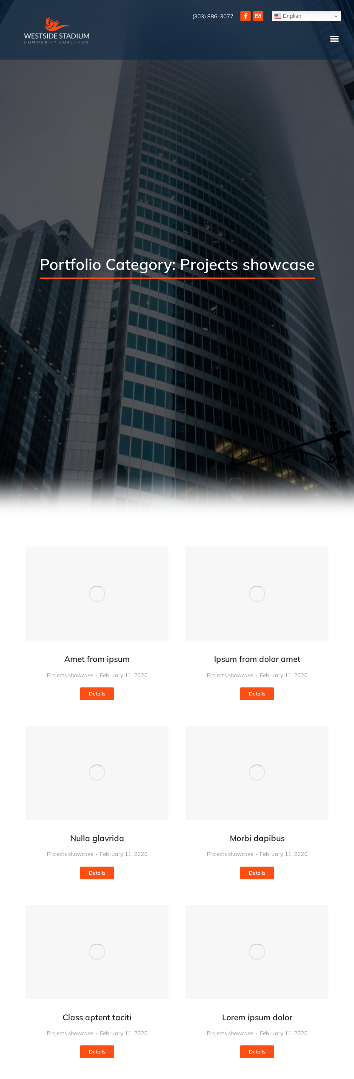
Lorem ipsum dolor (257, 1017)
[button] (334, 38)
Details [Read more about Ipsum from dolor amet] (257, 693)
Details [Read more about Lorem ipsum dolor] (257, 1051)
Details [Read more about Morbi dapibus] (257, 873)
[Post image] (97, 594)
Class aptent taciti (97, 1017)
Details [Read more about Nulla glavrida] (97, 873)
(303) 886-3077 (213, 16)
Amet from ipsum (97, 659)
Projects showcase (70, 675)
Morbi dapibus (257, 838)
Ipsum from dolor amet (257, 659)
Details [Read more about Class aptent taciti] (97, 1051)
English (287, 16)
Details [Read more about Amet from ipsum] (97, 693)
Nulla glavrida (97, 838)
